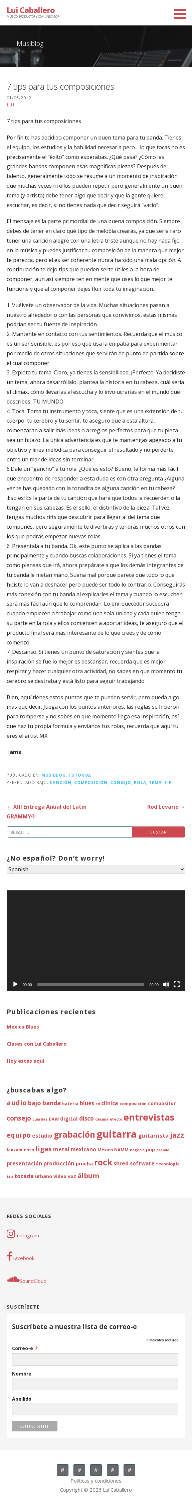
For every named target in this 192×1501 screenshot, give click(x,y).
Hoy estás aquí (25, 1060)
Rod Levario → (166, 806)
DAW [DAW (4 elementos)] (54, 1119)
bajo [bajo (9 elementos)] (34, 1102)
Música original (113, 1470)
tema (155, 782)
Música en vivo (62, 1470)
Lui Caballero (31, 9)
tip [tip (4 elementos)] (10, 1176)
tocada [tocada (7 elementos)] (24, 1176)
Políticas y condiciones (96, 1480)
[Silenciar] (166, 984)
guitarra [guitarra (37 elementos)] (117, 1134)
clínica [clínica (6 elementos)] (109, 1103)
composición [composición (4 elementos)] (133, 1104)
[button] (182, 13)
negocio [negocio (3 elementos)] (137, 1150)
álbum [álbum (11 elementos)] (88, 1175)
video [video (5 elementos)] (59, 1176)
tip (168, 782)
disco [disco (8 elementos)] (86, 1118)
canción (60, 782)
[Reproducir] (15, 984)
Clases (79, 1470)
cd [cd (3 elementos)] (97, 1103)
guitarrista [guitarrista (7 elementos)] (153, 1135)
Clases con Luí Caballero (37, 1043)
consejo (120, 782)
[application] (96, 940)
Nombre (21, 1374)
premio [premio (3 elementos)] (162, 1150)
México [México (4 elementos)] (105, 1150)
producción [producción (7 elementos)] (58, 1163)
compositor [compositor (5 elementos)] (162, 1103)
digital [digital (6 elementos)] (69, 1118)
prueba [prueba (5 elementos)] (84, 1163)
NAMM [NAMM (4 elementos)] (121, 1150)
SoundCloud (26, 1279)
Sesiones (96, 1470)
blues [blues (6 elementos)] (87, 1103)
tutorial (80, 775)
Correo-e (25, 1348)
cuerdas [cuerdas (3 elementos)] (39, 1119)
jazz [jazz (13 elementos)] (177, 1135)
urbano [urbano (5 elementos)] (43, 1176)
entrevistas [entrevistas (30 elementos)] (149, 1117)
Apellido (21, 1399)
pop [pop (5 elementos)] (150, 1149)
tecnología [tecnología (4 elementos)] (168, 1164)
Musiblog (53, 775)
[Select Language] (96, 869)
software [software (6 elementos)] (142, 1163)
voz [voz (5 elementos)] (72, 1176)
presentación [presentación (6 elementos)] (24, 1163)
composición (91, 782)
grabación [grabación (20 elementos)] (74, 1134)
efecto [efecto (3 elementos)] (116, 1119)
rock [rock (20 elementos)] (103, 1162)
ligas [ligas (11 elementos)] (43, 1148)
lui (10, 104)
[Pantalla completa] (176, 984)
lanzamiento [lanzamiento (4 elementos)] (20, 1150)
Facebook (20, 1256)
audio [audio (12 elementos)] (17, 1102)
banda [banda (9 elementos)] (51, 1102)
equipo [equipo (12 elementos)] (19, 1135)
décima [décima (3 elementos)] (102, 1119)
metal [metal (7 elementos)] (61, 1149)
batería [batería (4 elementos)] (70, 1104)
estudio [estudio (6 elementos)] (42, 1135)
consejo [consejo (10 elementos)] (19, 1118)
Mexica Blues (23, 1026)
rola (140, 782)
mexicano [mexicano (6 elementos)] (83, 1149)
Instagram (23, 1234)
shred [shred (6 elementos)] (121, 1163)
